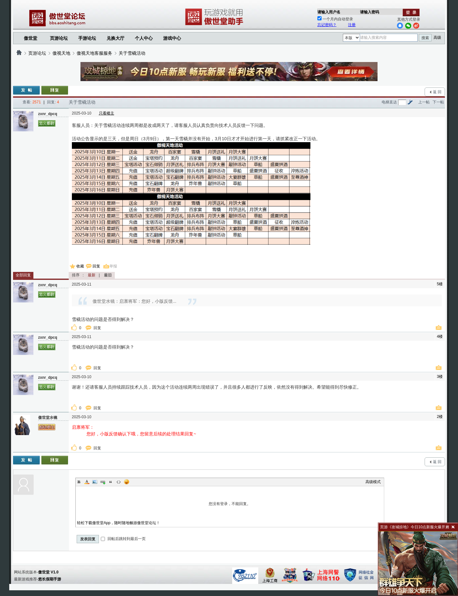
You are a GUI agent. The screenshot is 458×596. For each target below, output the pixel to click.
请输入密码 (369, 12)
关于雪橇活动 (132, 53)
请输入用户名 (328, 12)
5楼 (440, 284)
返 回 (437, 92)
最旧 (108, 275)
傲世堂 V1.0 (48, 572)
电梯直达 (389, 102)
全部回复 (23, 275)
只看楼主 (106, 113)
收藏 (80, 266)
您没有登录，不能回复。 (230, 504)
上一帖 (424, 102)
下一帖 (438, 102)
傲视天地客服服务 (94, 53)
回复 (96, 266)
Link (103, 482)
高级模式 (373, 482)
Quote (111, 482)
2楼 (440, 416)
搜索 (425, 38)
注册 (352, 25)
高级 (437, 37)
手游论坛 (87, 38)
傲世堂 (30, 38)
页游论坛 (59, 38)
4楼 (440, 336)
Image (95, 482)
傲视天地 (61, 53)
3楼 (440, 376)
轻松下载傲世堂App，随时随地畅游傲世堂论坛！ (118, 523)
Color (87, 482)
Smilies (126, 482)
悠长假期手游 (49, 579)
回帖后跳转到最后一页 (123, 539)
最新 (91, 275)
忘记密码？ (327, 25)
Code (118, 482)
